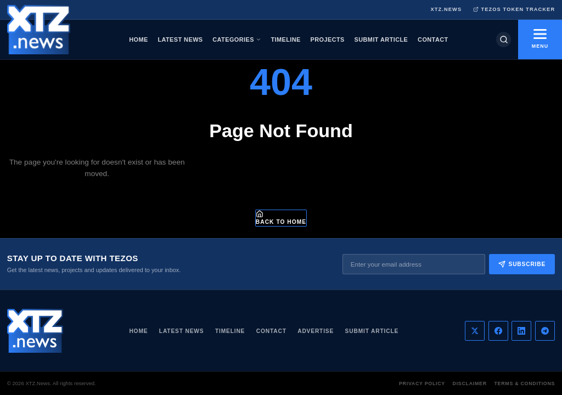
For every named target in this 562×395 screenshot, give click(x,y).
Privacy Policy (422, 383)
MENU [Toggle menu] (540, 39)
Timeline (230, 331)
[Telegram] (545, 331)
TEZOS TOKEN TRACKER (514, 10)
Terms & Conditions (524, 383)
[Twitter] (475, 331)
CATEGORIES (236, 39)
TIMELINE (285, 39)
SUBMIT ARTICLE (381, 39)
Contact (271, 331)
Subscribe (522, 264)
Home (138, 331)
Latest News (181, 331)
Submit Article (372, 331)
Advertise (315, 331)
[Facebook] (498, 331)
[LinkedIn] (521, 331)
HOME (138, 39)
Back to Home (281, 217)
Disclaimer (470, 383)
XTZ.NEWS (446, 9)
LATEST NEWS (180, 39)
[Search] (503, 39)
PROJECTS (328, 39)
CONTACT (433, 39)
